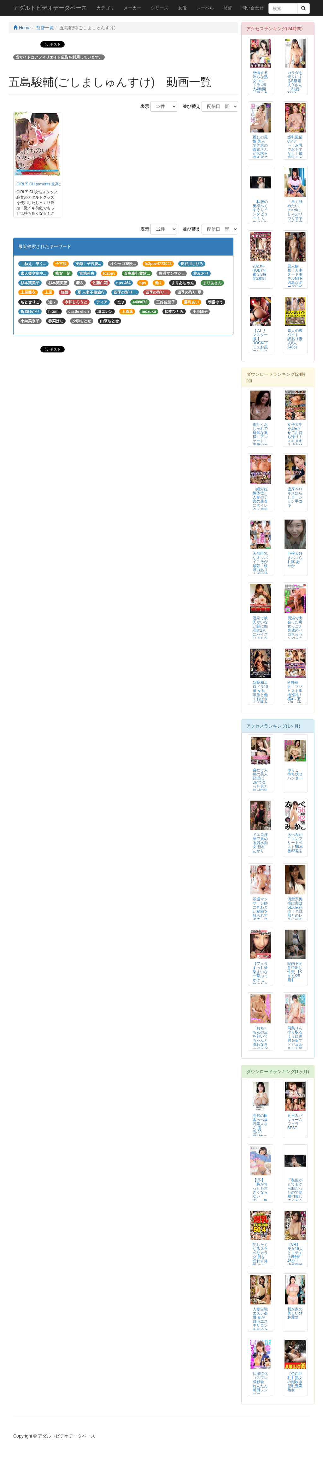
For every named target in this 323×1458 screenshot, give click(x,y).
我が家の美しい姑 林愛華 (294, 1313)
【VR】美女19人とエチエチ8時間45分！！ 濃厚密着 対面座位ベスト (295, 1259)
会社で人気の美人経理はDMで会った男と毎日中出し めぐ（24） (260, 784)
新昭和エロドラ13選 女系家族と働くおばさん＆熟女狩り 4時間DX (260, 697)
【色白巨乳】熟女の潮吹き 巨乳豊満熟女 (294, 1381)
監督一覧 (45, 27)
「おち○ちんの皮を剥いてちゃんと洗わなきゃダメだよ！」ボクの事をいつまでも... (260, 1046)
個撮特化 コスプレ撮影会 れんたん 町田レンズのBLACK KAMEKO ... (261, 1390)
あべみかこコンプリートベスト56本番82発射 (295, 842)
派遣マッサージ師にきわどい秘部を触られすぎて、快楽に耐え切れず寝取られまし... (260, 917)
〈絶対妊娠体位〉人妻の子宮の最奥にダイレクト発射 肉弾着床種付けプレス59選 (260, 505)
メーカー (132, 7)
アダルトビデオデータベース (50, 8)
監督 (227, 7)
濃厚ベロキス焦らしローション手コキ (294, 497)
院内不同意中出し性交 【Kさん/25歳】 (294, 971)
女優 (182, 7)
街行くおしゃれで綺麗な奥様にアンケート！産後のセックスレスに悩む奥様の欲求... (260, 443)
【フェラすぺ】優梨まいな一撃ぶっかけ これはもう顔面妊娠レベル (260, 978)
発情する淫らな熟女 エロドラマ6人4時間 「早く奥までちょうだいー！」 (260, 89)
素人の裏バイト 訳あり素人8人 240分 (294, 339)
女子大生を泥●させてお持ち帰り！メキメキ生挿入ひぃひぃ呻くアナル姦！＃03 (295, 441)
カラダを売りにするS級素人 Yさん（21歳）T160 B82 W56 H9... (295, 87)
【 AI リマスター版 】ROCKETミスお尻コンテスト (260, 343)
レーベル (205, 7)
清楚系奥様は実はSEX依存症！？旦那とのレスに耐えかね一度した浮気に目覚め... (294, 917)
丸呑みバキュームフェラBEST (294, 1121)
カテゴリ (105, 7)
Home (22, 27)
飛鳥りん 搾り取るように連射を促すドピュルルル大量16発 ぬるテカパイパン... (294, 1044)
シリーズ (159, 7)
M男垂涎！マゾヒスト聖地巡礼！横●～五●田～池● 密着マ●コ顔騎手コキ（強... (294, 701)
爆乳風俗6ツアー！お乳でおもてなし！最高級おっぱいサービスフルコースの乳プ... (294, 156)
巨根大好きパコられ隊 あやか (294, 559)
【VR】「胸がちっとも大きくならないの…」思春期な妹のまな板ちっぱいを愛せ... (260, 1198)
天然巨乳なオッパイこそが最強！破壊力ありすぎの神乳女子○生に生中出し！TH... (260, 572)
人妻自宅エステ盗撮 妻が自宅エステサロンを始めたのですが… (260, 1323)
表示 (142, 106)
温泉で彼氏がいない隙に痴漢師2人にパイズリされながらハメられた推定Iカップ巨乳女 (260, 636)
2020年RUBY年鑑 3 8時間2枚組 (260, 272)
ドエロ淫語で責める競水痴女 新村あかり (260, 842)
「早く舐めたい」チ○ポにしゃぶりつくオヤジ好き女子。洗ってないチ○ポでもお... (294, 220)
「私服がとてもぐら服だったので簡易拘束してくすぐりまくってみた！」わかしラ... (294, 1198)
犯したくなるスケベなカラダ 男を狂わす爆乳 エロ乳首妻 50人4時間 (260, 1261)
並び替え (189, 106)
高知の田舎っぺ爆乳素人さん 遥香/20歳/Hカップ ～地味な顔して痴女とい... (260, 1134)
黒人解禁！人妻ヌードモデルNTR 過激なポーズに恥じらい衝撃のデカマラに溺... (294, 285)
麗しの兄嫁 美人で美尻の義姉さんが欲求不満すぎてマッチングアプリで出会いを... (260, 156)
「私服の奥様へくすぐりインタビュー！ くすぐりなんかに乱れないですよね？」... (260, 220)
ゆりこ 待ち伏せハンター (294, 774)
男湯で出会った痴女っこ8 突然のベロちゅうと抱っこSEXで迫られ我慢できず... (294, 634)
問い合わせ (253, 7)
